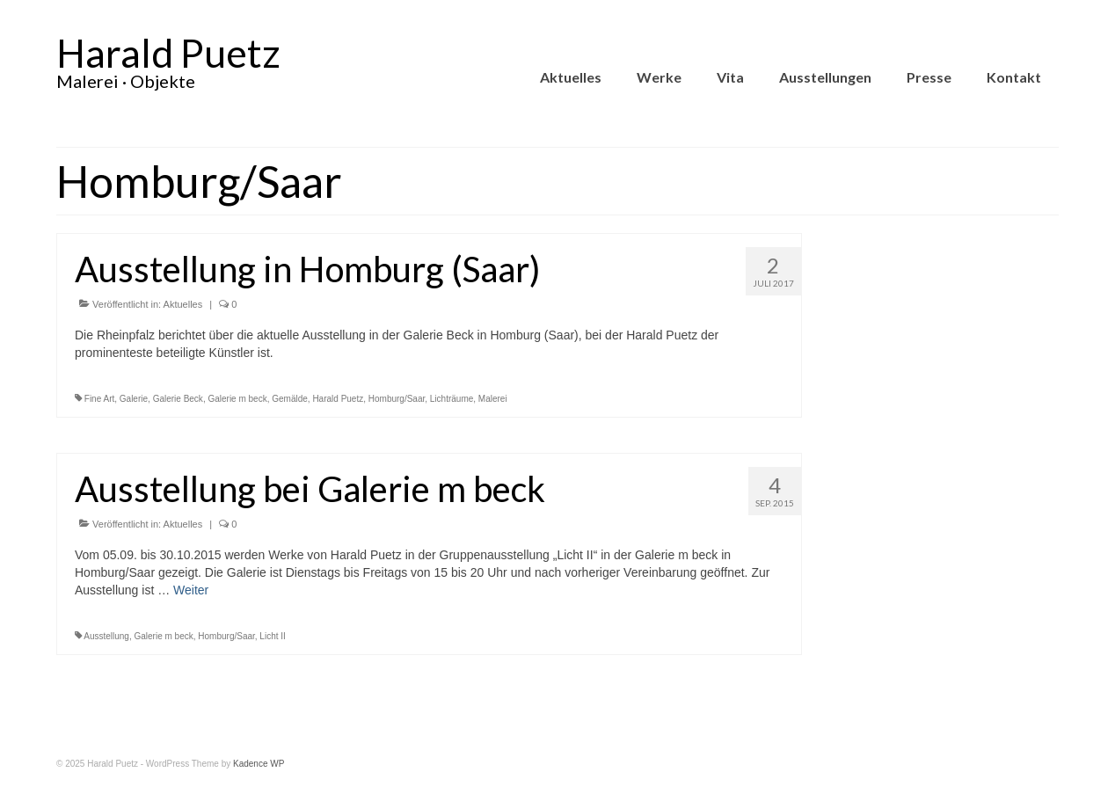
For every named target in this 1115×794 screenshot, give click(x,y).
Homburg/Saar (396, 399)
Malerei (492, 399)
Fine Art (99, 399)
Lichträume (451, 399)
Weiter (190, 590)
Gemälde (290, 399)
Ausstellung (106, 636)
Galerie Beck (178, 399)
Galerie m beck (237, 399)
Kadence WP (258, 764)
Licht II (272, 636)
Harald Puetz (168, 53)
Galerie (134, 399)
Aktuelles (183, 304)
